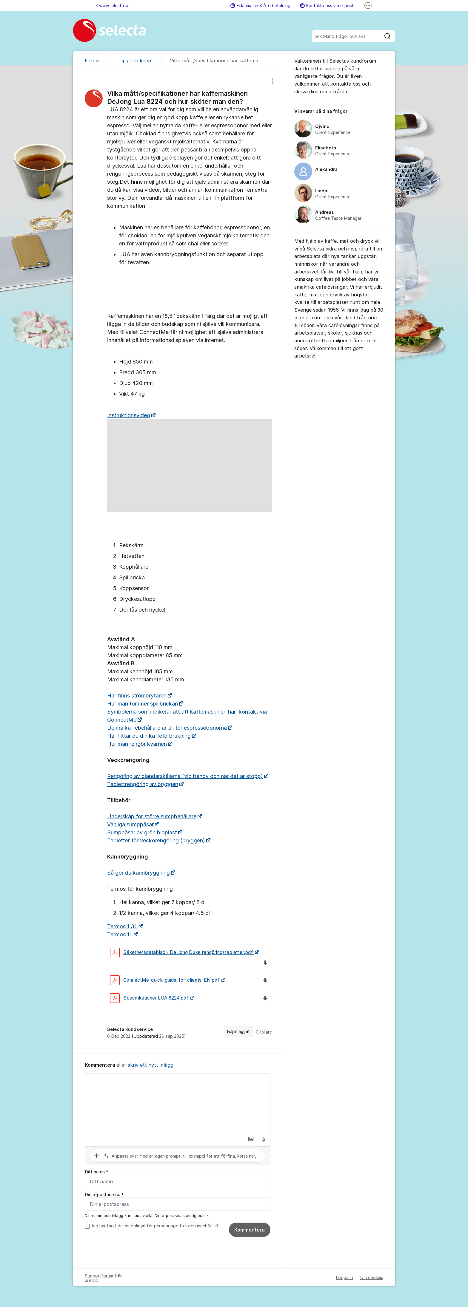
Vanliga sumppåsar (130, 824)
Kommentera (249, 1230)
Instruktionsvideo (128, 415)
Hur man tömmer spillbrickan (142, 703)
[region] (177, 562)
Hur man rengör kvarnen (137, 744)
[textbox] (177, 1103)
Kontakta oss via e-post (327, 5)
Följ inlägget (238, 1031)
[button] (250, 1139)
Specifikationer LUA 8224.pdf (150, 998)
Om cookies (371, 1277)
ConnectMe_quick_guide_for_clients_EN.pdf (165, 980)
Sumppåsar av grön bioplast (142, 832)
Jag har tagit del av (154, 1226)
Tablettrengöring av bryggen (142, 784)
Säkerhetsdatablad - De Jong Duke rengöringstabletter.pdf (182, 952)
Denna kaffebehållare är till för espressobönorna (167, 728)
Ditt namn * (96, 1172)
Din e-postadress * (104, 1194)
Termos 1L (120, 934)
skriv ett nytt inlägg (150, 1065)
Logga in (344, 1277)
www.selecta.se (112, 5)
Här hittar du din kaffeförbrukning (149, 736)
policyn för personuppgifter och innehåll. (172, 1226)
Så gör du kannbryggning (138, 873)
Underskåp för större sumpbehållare (151, 816)
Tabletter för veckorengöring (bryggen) (156, 840)
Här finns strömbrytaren (137, 695)
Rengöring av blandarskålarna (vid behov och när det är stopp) (185, 776)
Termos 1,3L (122, 926)
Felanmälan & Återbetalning (260, 5)
